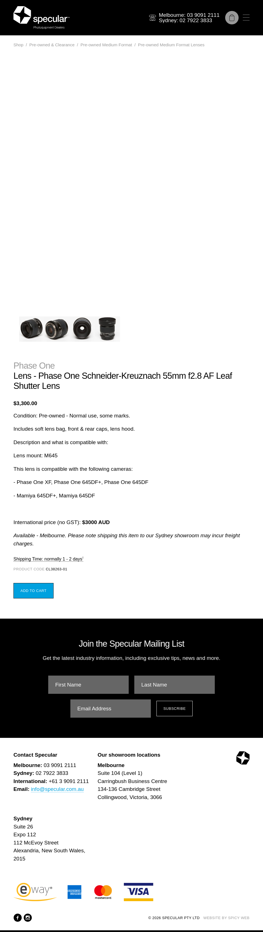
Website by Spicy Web (226, 918)
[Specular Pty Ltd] (41, 17)
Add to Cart (33, 591)
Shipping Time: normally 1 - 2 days (47, 559)
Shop (18, 44)
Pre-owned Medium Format (106, 44)
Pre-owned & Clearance (52, 44)
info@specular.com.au (57, 789)
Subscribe (174, 708)
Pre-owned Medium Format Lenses (171, 44)
